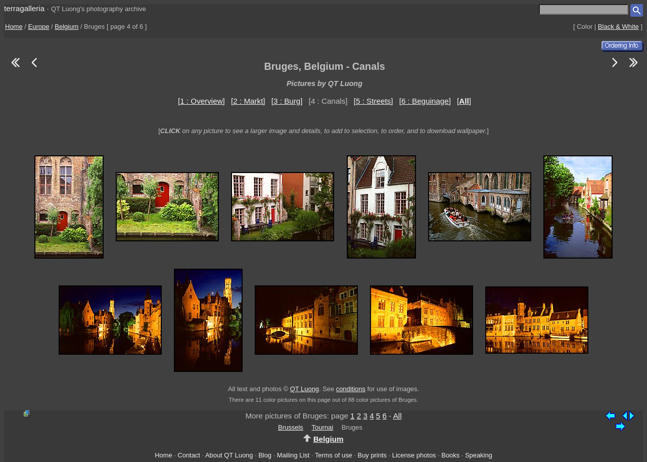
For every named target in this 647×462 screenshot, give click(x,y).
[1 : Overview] (201, 101)
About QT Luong (229, 455)
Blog (264, 455)
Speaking (478, 455)
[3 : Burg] (287, 101)
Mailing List (293, 455)
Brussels (290, 427)
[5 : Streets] (373, 101)
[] (464, 101)
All (397, 415)
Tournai (323, 427)
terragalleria (24, 8)
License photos (414, 455)
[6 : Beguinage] (425, 101)
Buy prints (372, 455)
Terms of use (333, 455)
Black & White (618, 26)
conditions (350, 389)
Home (14, 26)
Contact (188, 455)
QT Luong (304, 389)
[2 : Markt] (248, 101)
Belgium (66, 26)
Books (450, 455)
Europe (39, 26)
